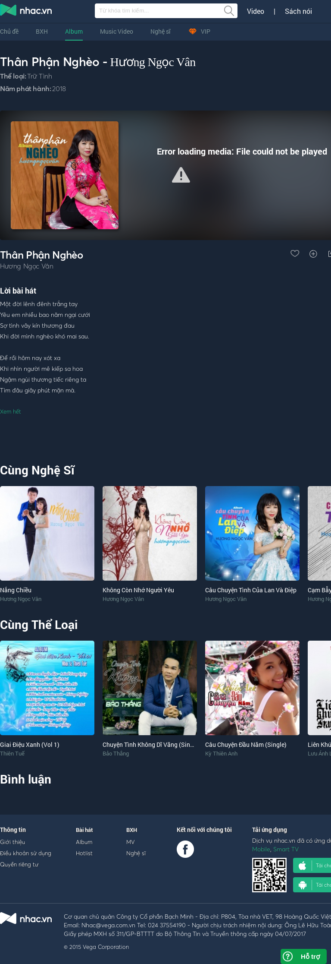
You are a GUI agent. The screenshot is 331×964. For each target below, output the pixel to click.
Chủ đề (9, 31)
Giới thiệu (12, 841)
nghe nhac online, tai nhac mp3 (26, 11)
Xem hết (10, 411)
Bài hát (84, 830)
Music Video (116, 31)
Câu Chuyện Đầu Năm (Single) (246, 744)
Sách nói (298, 11)
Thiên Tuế (12, 753)
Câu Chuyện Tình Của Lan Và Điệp (251, 590)
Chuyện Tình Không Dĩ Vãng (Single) (151, 744)
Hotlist (84, 853)
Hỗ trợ (310, 956)
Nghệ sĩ (160, 31)
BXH (42, 31)
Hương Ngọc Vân (152, 62)
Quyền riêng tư (19, 864)
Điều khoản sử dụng (25, 853)
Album (74, 31)
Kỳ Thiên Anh (221, 753)
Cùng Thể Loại (39, 624)
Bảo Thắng (116, 753)
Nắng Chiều (15, 590)
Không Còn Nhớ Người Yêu (138, 590)
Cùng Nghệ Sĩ (37, 470)
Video (255, 11)
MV (130, 841)
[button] (181, 175)
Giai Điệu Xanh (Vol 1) (29, 744)
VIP (199, 31)
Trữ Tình (39, 76)
